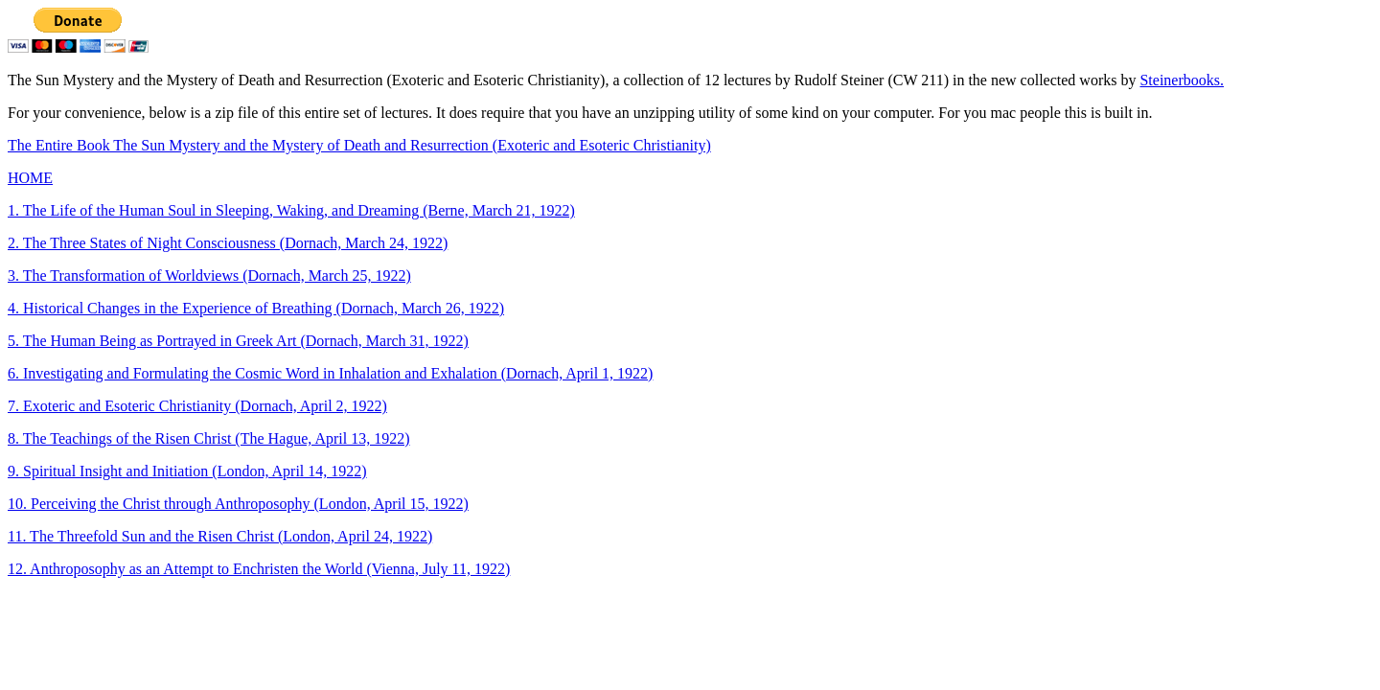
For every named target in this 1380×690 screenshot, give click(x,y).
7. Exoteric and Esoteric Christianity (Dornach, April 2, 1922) (197, 406)
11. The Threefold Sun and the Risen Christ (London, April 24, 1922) (220, 536)
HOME (30, 178)
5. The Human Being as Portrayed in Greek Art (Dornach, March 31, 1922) (238, 341)
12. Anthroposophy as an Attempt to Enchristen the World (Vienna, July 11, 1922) (259, 569)
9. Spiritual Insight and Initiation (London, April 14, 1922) (187, 471)
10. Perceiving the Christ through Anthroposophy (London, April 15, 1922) (238, 503)
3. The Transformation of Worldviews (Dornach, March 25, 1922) (209, 275)
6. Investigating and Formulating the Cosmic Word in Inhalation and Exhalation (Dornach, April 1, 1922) (330, 373)
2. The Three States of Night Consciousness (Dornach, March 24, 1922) (228, 243)
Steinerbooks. (1181, 80)
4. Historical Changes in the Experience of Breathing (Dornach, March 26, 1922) (256, 308)
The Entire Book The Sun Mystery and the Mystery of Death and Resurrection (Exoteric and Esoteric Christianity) (359, 145)
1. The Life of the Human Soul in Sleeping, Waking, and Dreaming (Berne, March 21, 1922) (291, 210)
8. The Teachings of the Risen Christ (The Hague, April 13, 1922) (209, 438)
